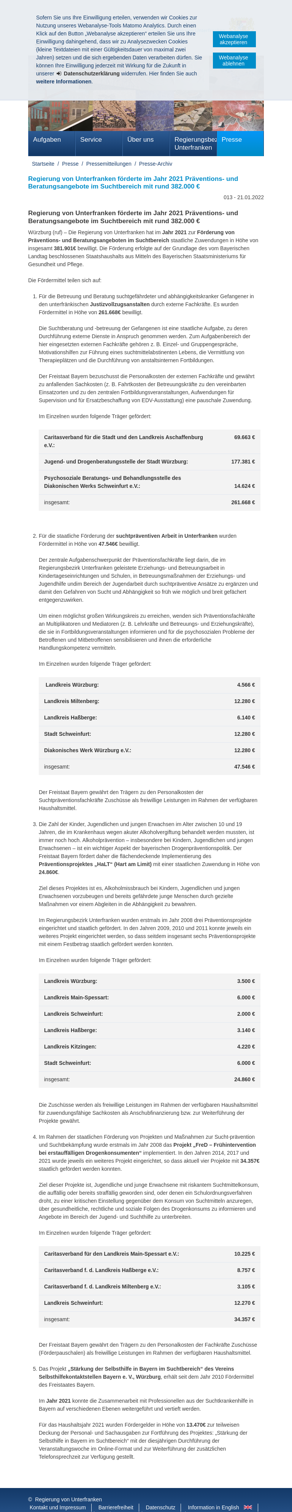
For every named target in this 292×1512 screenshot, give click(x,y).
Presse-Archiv (155, 164)
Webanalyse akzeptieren (233, 39)
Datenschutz (160, 1492)
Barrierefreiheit (115, 1492)
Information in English (213, 1492)
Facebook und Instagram (59, 1500)
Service (91, 139)
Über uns (140, 139)
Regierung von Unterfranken (68, 1484)
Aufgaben (47, 139)
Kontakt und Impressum (58, 1492)
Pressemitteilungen (109, 164)
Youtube (126, 1500)
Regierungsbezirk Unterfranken (196, 143)
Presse (232, 139)
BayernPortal (164, 1500)
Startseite (43, 164)
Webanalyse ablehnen (233, 60)
